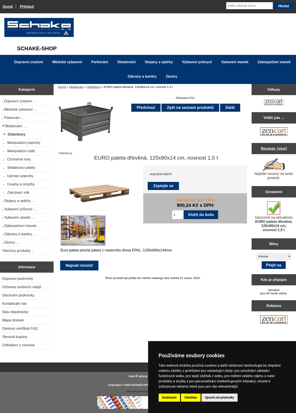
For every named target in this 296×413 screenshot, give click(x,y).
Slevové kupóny (14, 337)
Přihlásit (27, 7)
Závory (171, 76)
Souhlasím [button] (169, 397)
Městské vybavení (67, 62)
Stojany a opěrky (159, 62)
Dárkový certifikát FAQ (20, 328)
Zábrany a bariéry (142, 76)
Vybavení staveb (234, 62)
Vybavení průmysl (197, 62)
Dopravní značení (28, 62)
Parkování (99, 62)
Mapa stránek (13, 320)
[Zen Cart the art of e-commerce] (273, 102)
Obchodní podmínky (18, 295)
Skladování (76, 87)
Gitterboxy (94, 87)
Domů (8, 7)
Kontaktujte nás (14, 303)
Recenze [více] (274, 148)
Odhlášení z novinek (18, 345)
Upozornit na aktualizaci (274, 216)
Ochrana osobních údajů (21, 287)
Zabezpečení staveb (274, 62)
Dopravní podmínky (17, 279)
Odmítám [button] (190, 397)
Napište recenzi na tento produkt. (273, 169)
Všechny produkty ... (18, 251)
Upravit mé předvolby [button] (219, 397)
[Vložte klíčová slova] (249, 5)
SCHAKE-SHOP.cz (142, 385)
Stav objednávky (15, 312)
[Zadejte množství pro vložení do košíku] (178, 214)
